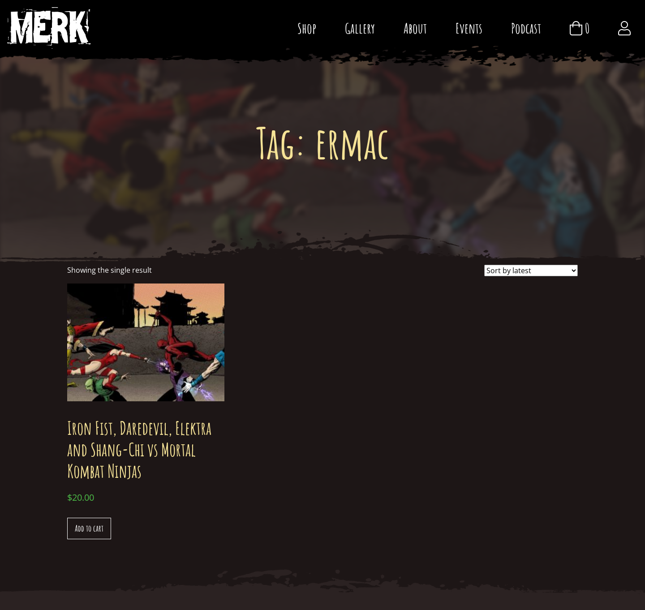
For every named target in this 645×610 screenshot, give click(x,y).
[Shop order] (531, 270)
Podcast (526, 28)
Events (469, 28)
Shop (306, 28)
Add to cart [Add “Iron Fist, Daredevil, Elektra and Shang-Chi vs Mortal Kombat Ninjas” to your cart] (89, 528)
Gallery (360, 28)
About (415, 28)
